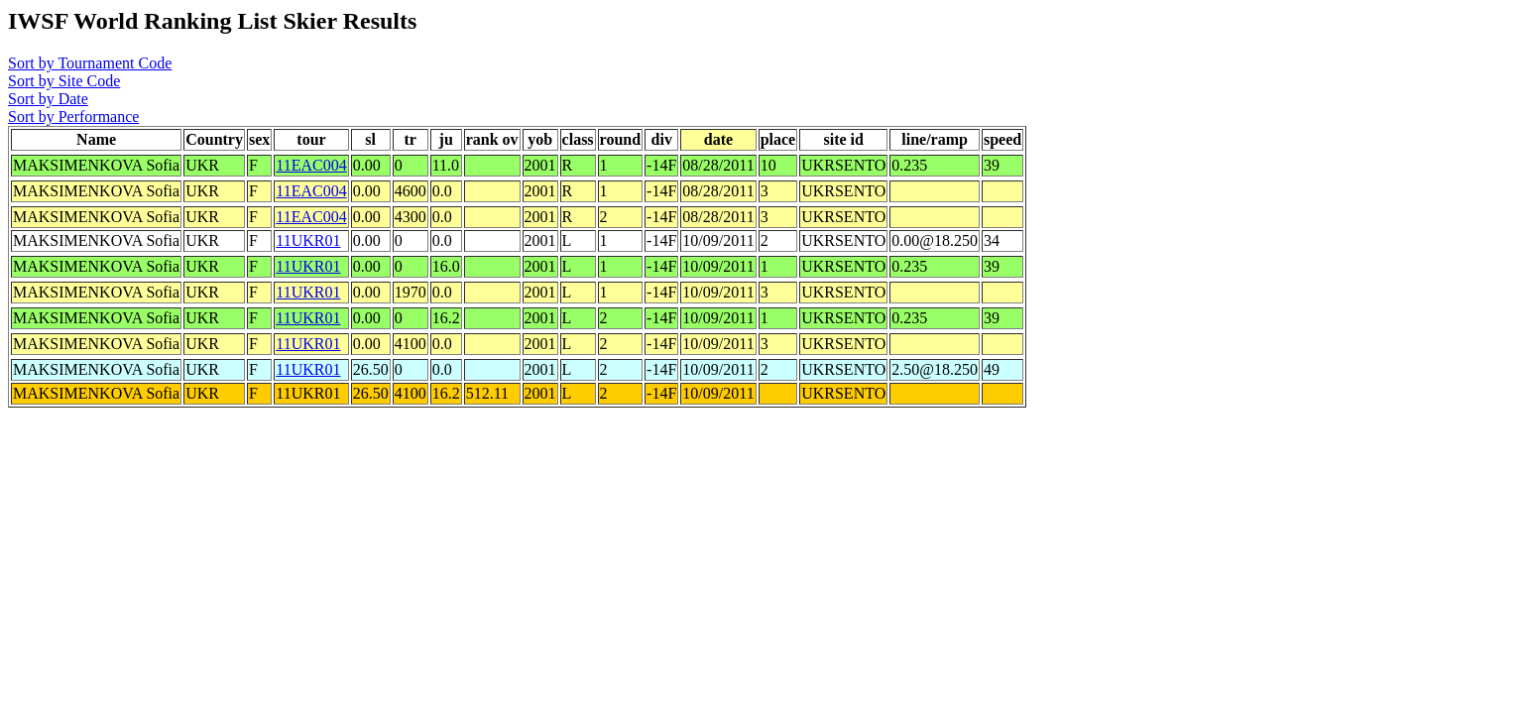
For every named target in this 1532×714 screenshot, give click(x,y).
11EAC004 (311, 165)
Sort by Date (48, 98)
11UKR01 (308, 240)
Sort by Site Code (64, 80)
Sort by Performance (73, 116)
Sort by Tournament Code (90, 63)
